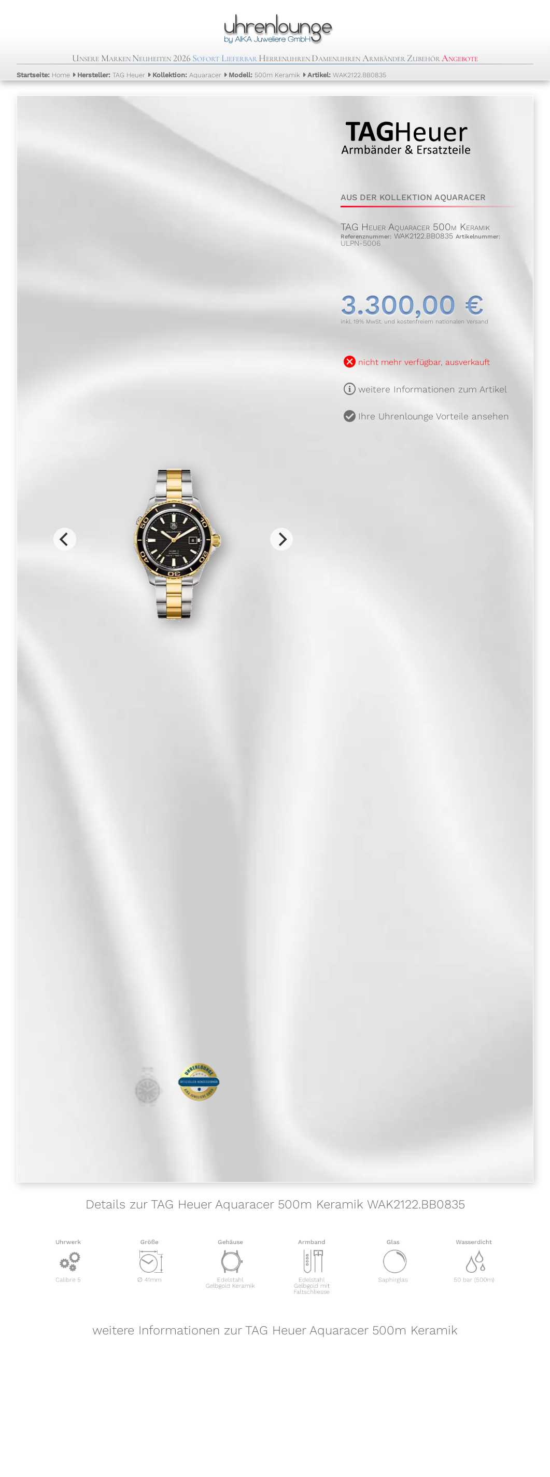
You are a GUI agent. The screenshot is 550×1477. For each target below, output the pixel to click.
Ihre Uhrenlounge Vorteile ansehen (433, 416)
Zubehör (423, 58)
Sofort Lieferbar (224, 58)
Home (43, 75)
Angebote (460, 58)
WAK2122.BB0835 (346, 75)
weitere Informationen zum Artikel (432, 389)
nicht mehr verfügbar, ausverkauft (424, 362)
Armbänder (383, 58)
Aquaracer (186, 75)
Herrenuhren (284, 58)
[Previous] (64, 539)
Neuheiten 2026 (161, 58)
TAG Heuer (111, 75)
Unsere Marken (101, 58)
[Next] (281, 539)
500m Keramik (264, 75)
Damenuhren (336, 58)
